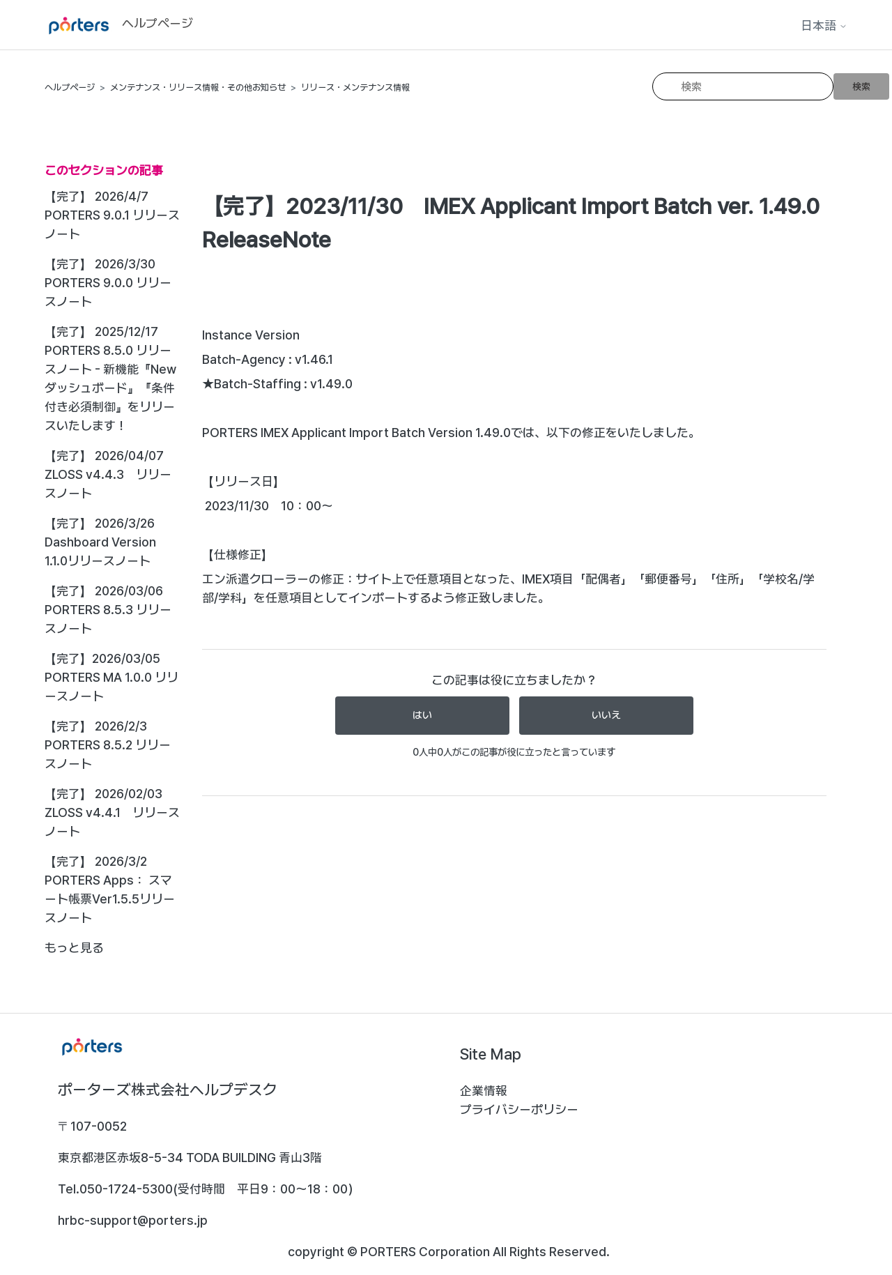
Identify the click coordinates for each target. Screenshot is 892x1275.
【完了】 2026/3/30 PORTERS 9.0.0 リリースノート (108, 283)
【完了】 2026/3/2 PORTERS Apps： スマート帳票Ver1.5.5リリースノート (110, 889)
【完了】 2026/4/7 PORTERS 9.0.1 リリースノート (112, 215)
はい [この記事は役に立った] (422, 715)
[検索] (742, 86)
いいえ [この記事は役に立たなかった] (606, 715)
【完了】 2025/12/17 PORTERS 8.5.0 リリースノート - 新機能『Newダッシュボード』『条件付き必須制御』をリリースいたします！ (110, 378)
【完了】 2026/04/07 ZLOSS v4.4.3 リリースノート (108, 474)
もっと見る (74, 947)
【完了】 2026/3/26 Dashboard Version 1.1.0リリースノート (100, 542)
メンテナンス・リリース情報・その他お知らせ (198, 87)
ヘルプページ (70, 87)
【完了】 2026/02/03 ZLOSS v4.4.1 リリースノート (112, 812)
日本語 (824, 26)
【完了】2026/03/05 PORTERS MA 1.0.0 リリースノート (111, 677)
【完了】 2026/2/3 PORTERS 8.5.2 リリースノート (108, 745)
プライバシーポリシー (519, 1109)
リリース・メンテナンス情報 (355, 87)
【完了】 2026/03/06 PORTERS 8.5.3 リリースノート (108, 609)
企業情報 (483, 1090)
